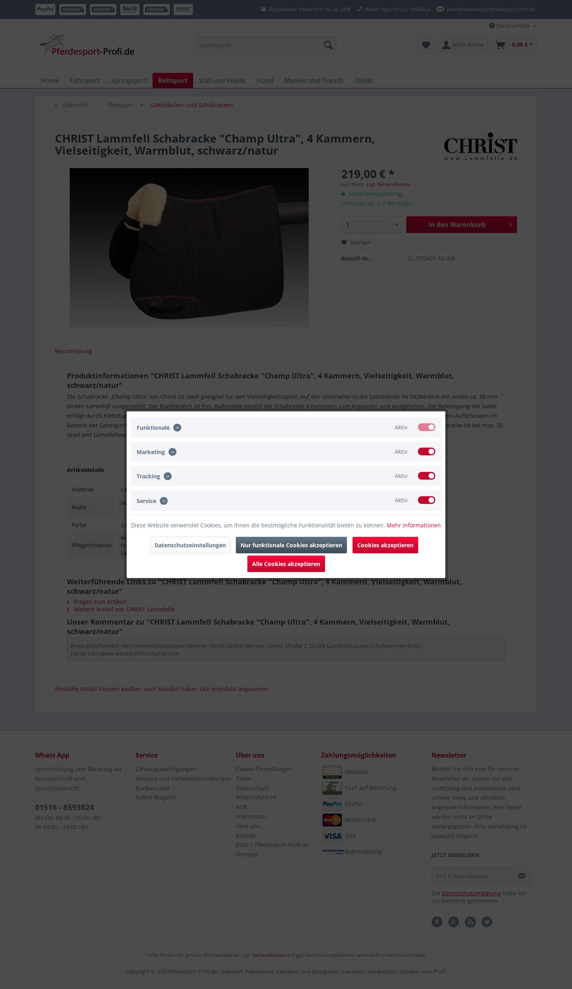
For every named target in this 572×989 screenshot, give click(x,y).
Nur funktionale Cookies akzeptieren (291, 544)
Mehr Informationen (414, 525)
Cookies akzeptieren (385, 544)
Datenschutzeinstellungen (190, 544)
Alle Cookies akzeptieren (286, 563)
